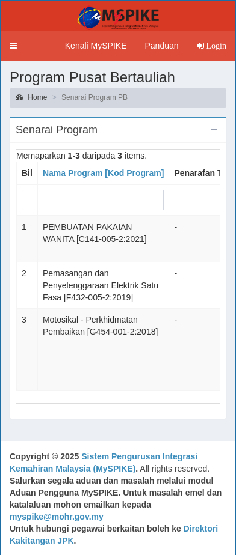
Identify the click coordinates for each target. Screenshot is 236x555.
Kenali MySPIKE (96, 45)
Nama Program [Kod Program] (103, 173)
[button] (13, 46)
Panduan (161, 45)
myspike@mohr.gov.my (57, 516)
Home (31, 97)
